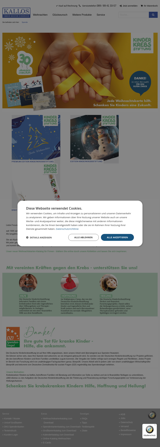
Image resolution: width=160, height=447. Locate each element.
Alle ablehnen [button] (83, 237)
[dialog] (80, 223)
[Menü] (155, 426)
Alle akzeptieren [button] (117, 237)
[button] (39, 237)
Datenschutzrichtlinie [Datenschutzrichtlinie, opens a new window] (67, 228)
